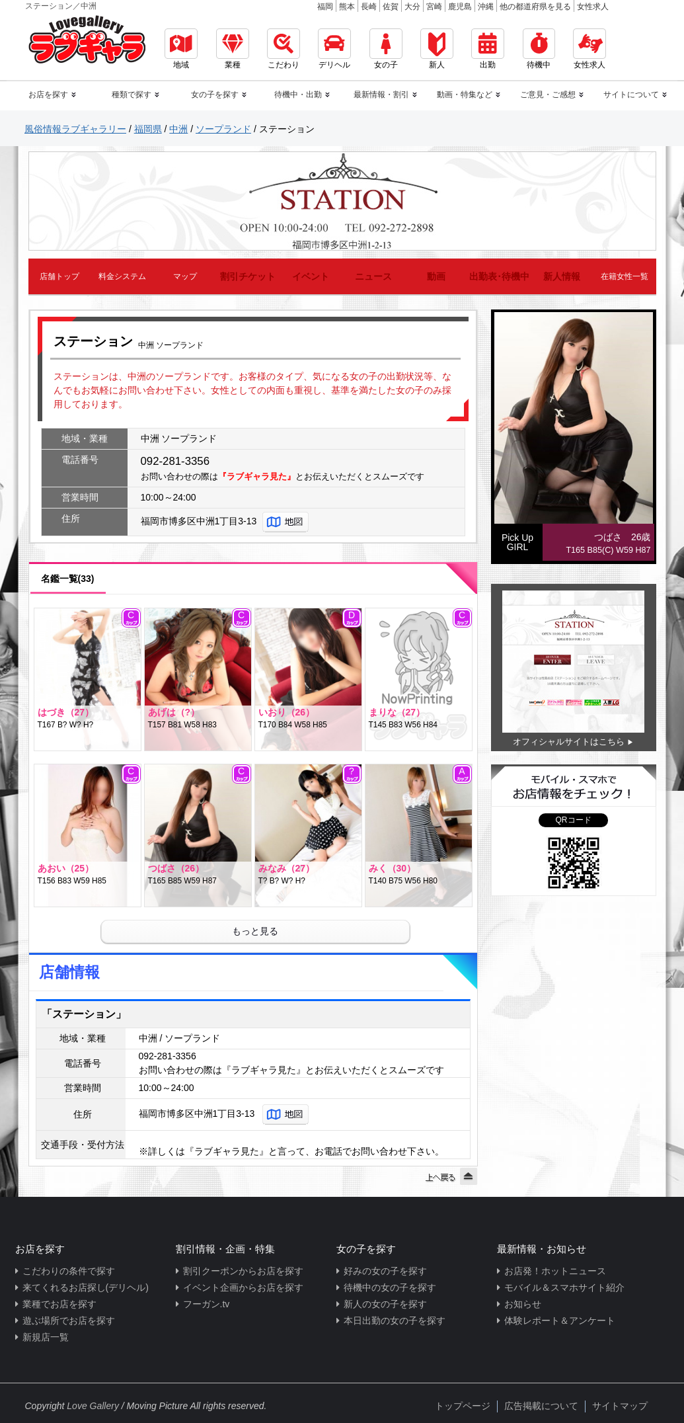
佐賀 (391, 6)
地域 (181, 48)
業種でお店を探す (59, 1304)
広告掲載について (541, 1406)
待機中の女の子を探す (390, 1287)
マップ (185, 276)
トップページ (462, 1406)
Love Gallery (93, 1406)
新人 (436, 48)
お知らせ (522, 1304)
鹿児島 (460, 6)
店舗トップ (59, 276)
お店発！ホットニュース (555, 1271)
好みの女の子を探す (385, 1271)
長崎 (369, 6)
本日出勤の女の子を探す (394, 1320)
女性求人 (593, 6)
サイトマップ (620, 1406)
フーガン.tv (206, 1304)
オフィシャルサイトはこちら (569, 742)
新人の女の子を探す (385, 1304)
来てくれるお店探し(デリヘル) (85, 1287)
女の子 (385, 48)
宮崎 (434, 6)
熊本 (347, 6)
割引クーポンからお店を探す (243, 1271)
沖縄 (486, 6)
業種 (232, 48)
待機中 (539, 48)
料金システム (122, 276)
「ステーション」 (84, 1014)
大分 (412, 6)
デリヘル (334, 48)
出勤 (487, 48)
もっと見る (255, 931)
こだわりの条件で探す (68, 1271)
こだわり (283, 48)
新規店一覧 (45, 1337)
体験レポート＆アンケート (559, 1320)
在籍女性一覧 (624, 276)
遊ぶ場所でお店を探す (68, 1320)
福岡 (325, 6)
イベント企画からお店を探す (243, 1287)
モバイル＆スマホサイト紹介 (564, 1287)
